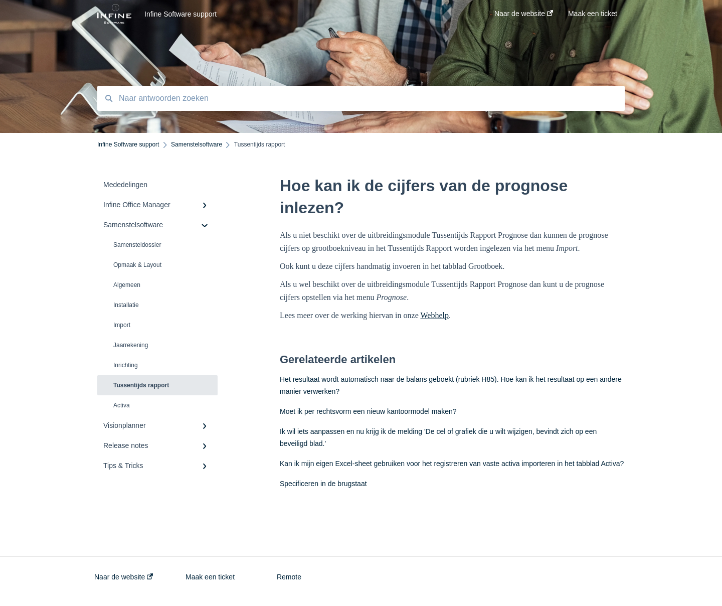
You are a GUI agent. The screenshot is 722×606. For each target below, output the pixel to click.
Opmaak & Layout (137, 264)
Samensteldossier (137, 244)
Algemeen (126, 284)
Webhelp (434, 315)
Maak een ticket (210, 577)
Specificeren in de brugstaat (323, 484)
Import (121, 325)
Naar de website (123, 577)
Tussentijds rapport (141, 385)
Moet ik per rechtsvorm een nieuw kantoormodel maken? (368, 411)
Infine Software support (180, 14)
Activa (121, 405)
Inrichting (125, 365)
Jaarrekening (130, 345)
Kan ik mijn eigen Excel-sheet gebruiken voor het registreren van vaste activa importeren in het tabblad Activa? (452, 464)
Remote (289, 577)
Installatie (126, 305)
